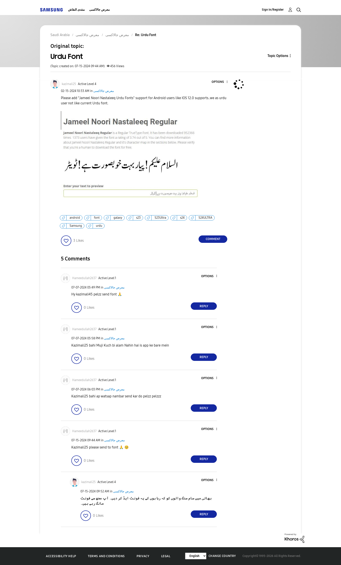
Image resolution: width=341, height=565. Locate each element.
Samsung (76, 226)
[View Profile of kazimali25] (69, 84)
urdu (99, 226)
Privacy (143, 556)
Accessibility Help (61, 556)
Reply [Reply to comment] (204, 306)
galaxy (118, 218)
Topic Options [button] (277, 56)
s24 (182, 218)
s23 (138, 218)
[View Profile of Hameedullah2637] (84, 278)
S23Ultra (160, 218)
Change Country (222, 556)
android (75, 218)
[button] (219, 82)
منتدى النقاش (76, 10)
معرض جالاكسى (99, 10)
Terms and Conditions (106, 556)
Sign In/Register (273, 10)
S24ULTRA (205, 218)
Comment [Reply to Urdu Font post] (213, 239)
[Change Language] (195, 556)
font (97, 218)
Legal (165, 556)
